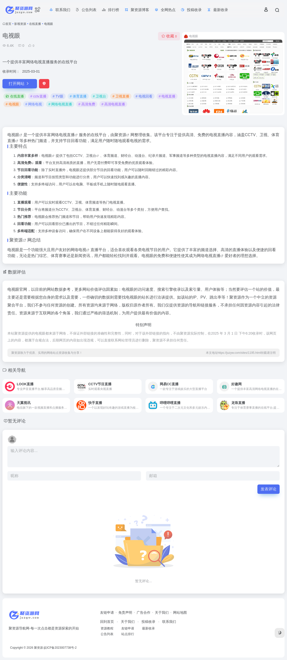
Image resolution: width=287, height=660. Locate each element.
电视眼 (13, 135)
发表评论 (268, 489)
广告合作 (143, 612)
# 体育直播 (78, 96)
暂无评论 (17, 421)
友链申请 (107, 612)
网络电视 (78, 250)
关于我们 (162, 612)
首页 (8, 24)
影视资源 (20, 24)
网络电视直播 (208, 256)
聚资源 (120, 135)
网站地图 (180, 612)
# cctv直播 (38, 96)
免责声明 (125, 612)
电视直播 (67, 135)
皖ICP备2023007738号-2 (60, 647)
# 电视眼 (12, 104)
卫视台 (91, 156)
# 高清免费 (86, 104)
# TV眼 (58, 96)
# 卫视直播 (120, 96)
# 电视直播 (167, 96)
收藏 (169, 36)
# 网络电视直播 (60, 104)
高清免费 (24, 163)
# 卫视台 (99, 96)
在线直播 (35, 24)
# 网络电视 (33, 104)
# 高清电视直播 (113, 104)
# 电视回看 (144, 96)
